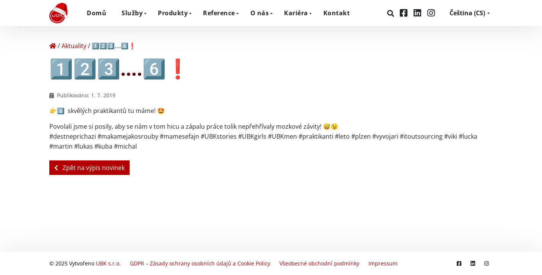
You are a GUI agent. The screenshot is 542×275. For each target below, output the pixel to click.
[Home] (52, 46)
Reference (219, 13)
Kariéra (296, 13)
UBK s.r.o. (108, 263)
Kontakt (336, 13)
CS (467, 13)
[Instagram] (431, 13)
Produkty (173, 13)
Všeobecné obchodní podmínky (319, 263)
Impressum (383, 263)
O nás (259, 13)
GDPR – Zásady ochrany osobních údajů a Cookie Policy (200, 263)
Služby (132, 13)
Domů (96, 13)
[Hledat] (391, 13)
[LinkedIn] (419, 13)
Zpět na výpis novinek (89, 167)
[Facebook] (405, 13)
